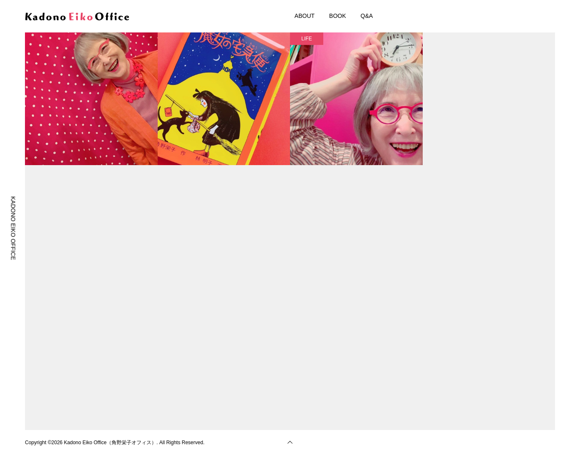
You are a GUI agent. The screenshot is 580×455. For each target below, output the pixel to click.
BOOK (337, 15)
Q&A (367, 15)
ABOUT (305, 15)
